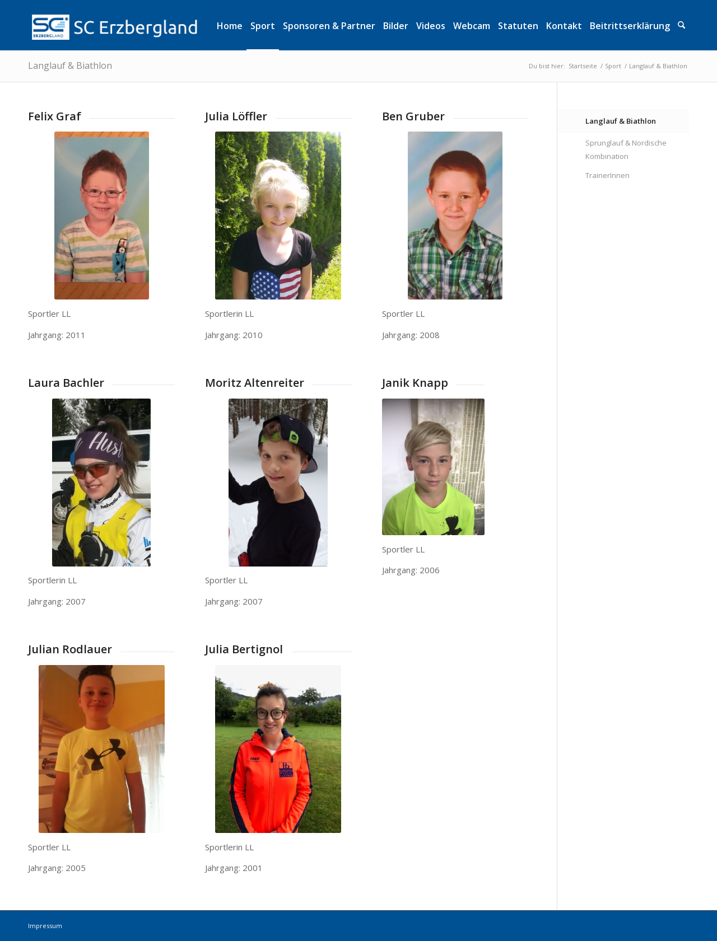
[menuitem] (229, 25)
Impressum (45, 925)
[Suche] (681, 25)
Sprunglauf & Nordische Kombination (626, 150)
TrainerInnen (607, 175)
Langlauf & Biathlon (70, 65)
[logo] (115, 25)
